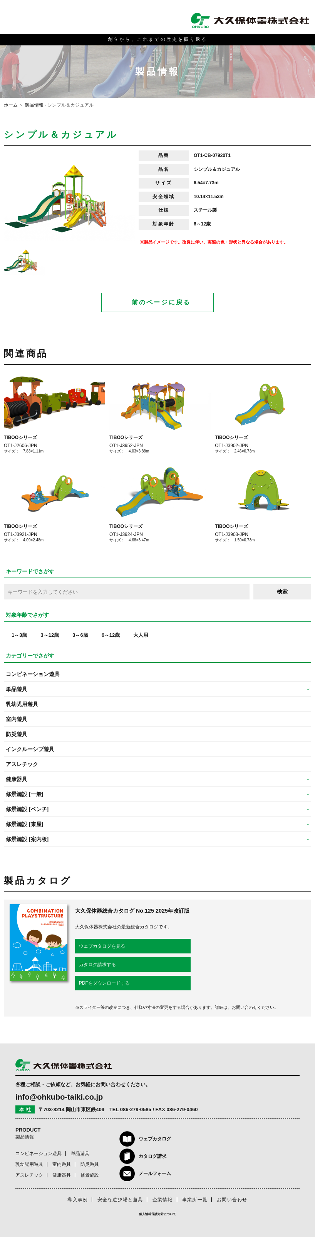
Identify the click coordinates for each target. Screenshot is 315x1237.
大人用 (140, 635)
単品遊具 (80, 1153)
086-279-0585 (135, 1109)
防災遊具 (16, 734)
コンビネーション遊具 (33, 674)
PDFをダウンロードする (104, 983)
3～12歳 (49, 635)
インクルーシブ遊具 (30, 749)
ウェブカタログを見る (102, 946)
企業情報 (162, 1199)
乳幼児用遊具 (22, 704)
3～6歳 (80, 635)
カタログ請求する (97, 964)
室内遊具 (16, 719)
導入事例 (77, 1199)
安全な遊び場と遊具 (120, 1199)
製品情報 (34, 105)
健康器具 (61, 1175)
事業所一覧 (195, 1199)
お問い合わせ (232, 1199)
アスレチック (22, 764)
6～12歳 (111, 635)
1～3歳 (19, 635)
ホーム (11, 105)
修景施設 (89, 1175)
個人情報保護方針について (157, 1214)
